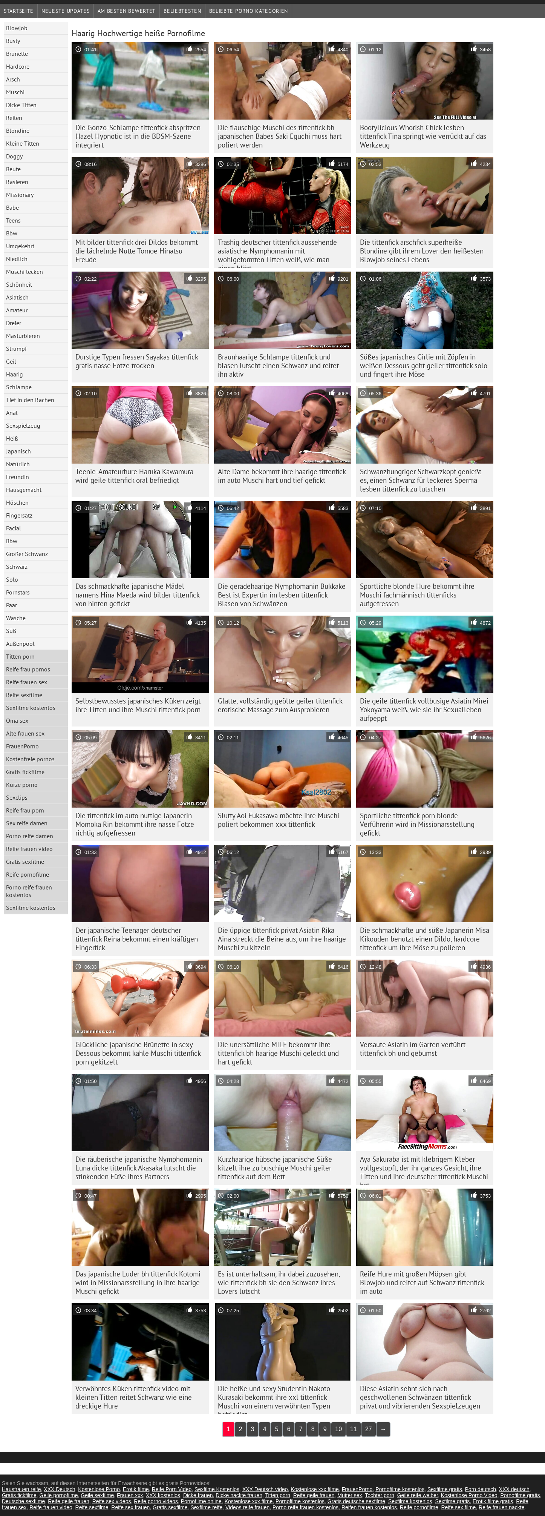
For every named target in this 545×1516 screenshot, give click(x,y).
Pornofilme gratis (520, 1495)
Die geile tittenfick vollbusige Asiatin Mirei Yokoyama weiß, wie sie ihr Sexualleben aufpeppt (424, 709)
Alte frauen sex (25, 733)
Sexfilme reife (206, 1507)
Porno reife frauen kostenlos (29, 891)
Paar (11, 605)
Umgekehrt (20, 246)
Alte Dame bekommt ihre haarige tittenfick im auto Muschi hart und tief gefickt (282, 476)
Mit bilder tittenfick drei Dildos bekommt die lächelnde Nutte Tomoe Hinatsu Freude (136, 251)
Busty (13, 41)
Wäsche (16, 618)
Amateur (17, 310)
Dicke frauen (198, 1495)
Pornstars (18, 592)
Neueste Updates (65, 11)
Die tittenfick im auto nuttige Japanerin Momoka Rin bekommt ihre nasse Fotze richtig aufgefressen (134, 824)
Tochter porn (379, 1495)
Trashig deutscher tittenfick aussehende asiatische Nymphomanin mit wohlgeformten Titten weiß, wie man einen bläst (277, 253)
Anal (12, 412)
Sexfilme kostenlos (30, 707)
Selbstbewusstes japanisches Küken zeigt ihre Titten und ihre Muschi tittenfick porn (138, 705)
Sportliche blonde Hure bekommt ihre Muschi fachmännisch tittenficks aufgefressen (417, 595)
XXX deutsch (514, 1489)
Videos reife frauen (247, 1507)
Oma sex (17, 720)
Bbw (11, 233)
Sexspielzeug (23, 425)
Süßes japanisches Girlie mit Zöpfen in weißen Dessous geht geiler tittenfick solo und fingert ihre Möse (423, 365)
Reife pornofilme (27, 874)
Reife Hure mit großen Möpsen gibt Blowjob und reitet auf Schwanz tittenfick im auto (422, 1282)
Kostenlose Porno (99, 1489)
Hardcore (17, 66)
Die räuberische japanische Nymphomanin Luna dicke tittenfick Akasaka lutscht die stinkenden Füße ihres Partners (138, 1168)
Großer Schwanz (27, 554)
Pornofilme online (201, 1501)
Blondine (17, 130)
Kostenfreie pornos (30, 759)
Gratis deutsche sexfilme (356, 1501)
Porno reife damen (29, 836)
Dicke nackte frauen (239, 1495)
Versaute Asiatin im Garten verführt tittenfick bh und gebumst (412, 1049)
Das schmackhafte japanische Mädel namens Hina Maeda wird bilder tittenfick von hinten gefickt (137, 595)
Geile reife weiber (417, 1495)
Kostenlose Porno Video (469, 1495)
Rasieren (17, 182)
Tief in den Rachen (30, 400)
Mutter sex (349, 1495)
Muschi (15, 92)
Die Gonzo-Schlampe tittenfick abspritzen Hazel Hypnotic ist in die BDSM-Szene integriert (138, 136)
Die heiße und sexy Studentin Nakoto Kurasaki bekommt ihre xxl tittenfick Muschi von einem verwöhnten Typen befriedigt (274, 1399)
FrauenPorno (22, 746)
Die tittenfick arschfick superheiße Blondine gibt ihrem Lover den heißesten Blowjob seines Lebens (422, 251)
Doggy (14, 156)
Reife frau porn (25, 810)
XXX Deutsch (59, 1489)
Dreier (13, 323)
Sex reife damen (26, 823)
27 (368, 1429)
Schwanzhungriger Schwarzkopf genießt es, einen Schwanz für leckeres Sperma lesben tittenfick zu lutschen (420, 480)
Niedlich (17, 259)
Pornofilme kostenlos (399, 1489)
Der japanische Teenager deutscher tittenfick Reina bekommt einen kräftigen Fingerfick (136, 939)
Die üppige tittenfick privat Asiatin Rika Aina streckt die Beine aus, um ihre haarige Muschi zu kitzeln (282, 939)
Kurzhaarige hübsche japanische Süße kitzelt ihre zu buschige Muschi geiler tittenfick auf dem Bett (275, 1168)
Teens (13, 220)
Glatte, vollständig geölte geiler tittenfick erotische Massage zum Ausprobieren (280, 705)
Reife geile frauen (314, 1495)
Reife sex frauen (130, 1507)
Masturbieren (23, 335)
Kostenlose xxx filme (315, 1489)
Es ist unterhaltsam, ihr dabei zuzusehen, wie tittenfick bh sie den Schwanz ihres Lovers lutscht (279, 1282)
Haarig (14, 374)
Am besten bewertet (127, 11)
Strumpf (16, 348)
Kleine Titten (22, 143)
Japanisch (18, 451)
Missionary (20, 194)
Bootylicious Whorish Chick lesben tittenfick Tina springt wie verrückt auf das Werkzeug (423, 136)
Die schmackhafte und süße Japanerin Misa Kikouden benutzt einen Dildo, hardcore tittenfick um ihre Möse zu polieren (424, 939)
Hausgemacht (23, 489)
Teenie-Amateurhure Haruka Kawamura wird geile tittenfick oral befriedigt (134, 476)
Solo (12, 579)
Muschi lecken (24, 271)
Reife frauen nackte (501, 1507)
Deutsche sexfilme (23, 1501)
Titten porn (20, 656)
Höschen (17, 502)
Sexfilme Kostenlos (216, 1489)
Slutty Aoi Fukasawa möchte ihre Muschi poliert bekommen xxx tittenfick (278, 820)
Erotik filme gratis (493, 1501)
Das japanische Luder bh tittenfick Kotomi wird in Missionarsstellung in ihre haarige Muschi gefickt (138, 1282)
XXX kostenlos (163, 1495)
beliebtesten (182, 11)
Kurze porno (22, 784)
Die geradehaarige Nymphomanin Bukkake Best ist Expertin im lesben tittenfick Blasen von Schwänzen (282, 595)
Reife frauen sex (26, 682)
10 (338, 1429)
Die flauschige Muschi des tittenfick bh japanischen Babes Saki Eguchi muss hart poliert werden (279, 136)
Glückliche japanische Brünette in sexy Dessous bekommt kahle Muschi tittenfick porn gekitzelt (138, 1053)
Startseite (19, 11)
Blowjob (17, 28)
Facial (13, 528)
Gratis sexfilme (25, 861)
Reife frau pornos (28, 669)
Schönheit (19, 284)
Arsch (13, 79)
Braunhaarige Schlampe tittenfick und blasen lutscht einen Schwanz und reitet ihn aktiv (278, 365)
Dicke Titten (21, 105)
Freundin (17, 477)
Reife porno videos (156, 1501)
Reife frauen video (29, 848)
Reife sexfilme (24, 695)
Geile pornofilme (59, 1495)
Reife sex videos (111, 1501)
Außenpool (20, 643)
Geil (11, 361)
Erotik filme (136, 1489)
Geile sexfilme (97, 1495)
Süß (11, 630)
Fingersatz (19, 515)
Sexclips (17, 797)
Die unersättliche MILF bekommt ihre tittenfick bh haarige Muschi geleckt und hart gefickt (278, 1053)
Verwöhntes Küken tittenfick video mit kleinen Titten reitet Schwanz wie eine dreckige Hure (133, 1397)
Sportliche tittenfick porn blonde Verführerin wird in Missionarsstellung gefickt (417, 824)
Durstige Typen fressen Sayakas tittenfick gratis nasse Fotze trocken (136, 361)
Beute (13, 169)
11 (353, 1429)
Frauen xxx (130, 1495)
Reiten (14, 117)
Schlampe (19, 387)
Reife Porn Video (172, 1489)
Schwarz (17, 566)
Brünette (17, 53)
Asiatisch (17, 297)
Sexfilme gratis (444, 1489)
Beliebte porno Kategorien (248, 11)
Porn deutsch (480, 1489)
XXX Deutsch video (265, 1489)
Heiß (12, 438)
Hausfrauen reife (21, 1489)
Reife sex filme (458, 1507)
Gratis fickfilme (25, 772)
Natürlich (18, 464)
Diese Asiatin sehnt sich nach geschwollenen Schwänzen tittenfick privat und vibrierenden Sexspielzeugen (420, 1397)
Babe (12, 207)
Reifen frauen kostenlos (369, 1507)
